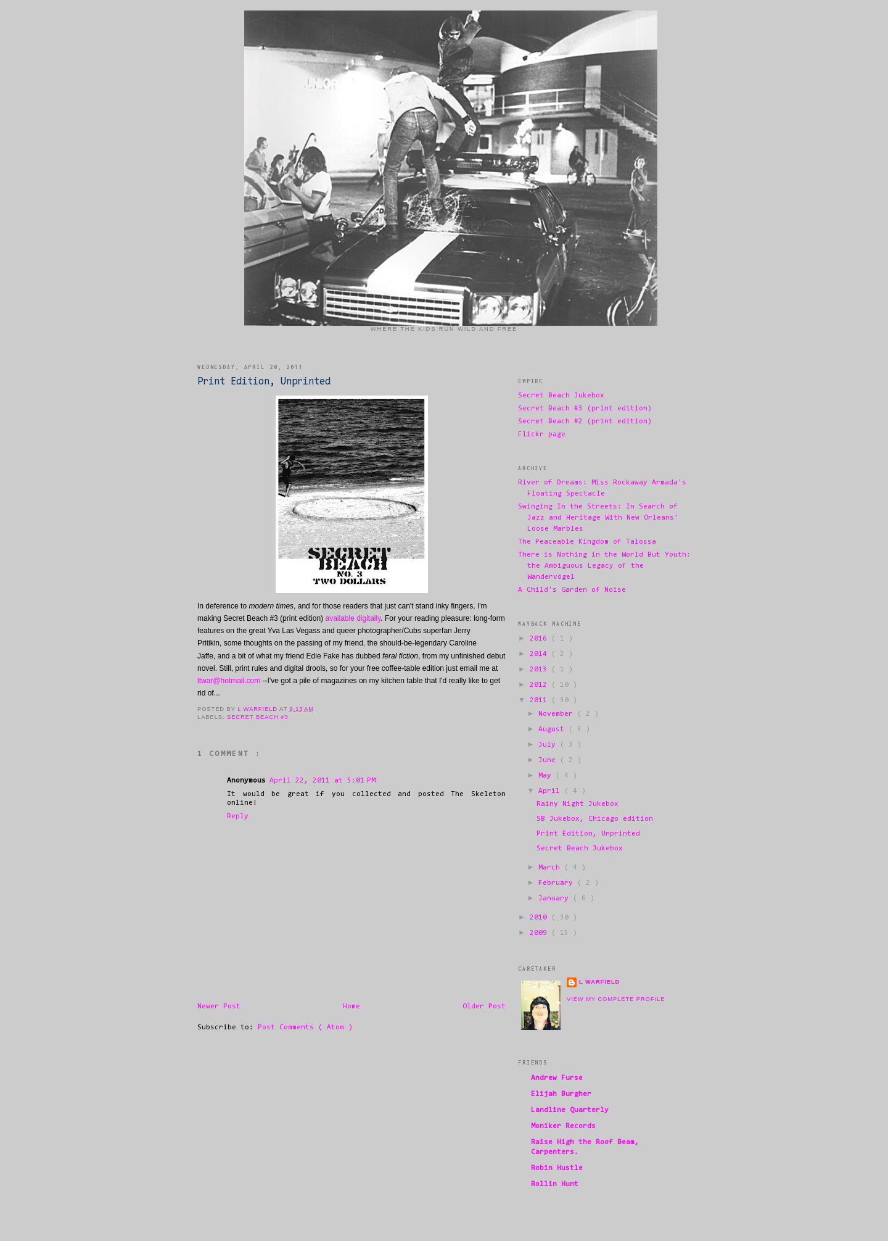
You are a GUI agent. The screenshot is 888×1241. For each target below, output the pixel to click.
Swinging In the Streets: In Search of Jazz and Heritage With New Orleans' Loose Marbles (598, 518)
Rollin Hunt (554, 1184)
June (549, 760)
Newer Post (218, 1006)
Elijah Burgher (561, 1094)
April (551, 791)
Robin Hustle (557, 1168)
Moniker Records (563, 1126)
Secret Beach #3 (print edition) (585, 408)
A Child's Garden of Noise (572, 590)
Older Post (484, 1006)
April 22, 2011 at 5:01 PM (322, 780)
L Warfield (599, 982)
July (549, 745)
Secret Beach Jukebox (561, 395)
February (557, 883)
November (557, 714)
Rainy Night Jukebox (577, 804)
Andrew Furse (557, 1078)
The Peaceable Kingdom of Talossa (587, 542)
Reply (238, 816)
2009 (540, 933)
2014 (540, 654)
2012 (540, 685)
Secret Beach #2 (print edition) (585, 421)
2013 (540, 669)
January (555, 898)
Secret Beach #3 (258, 717)
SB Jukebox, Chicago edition (594, 819)
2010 (540, 917)
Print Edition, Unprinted (588, 833)
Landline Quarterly (570, 1110)
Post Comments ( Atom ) (305, 1027)
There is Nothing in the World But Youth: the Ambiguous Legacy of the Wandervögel (604, 566)
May (547, 775)
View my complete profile (616, 999)
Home (351, 1006)
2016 (540, 638)
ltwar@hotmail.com (228, 680)
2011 (540, 700)
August (553, 729)
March (551, 867)
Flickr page (541, 434)
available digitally (352, 618)
